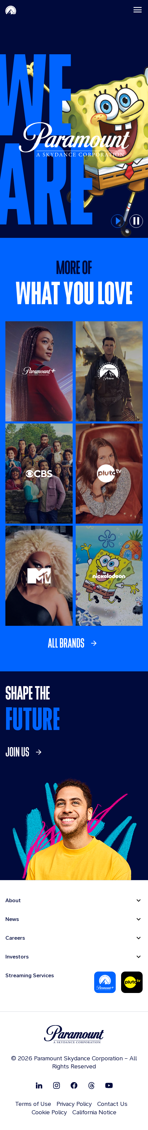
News (12, 919)
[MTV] (39, 576)
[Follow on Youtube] (109, 1085)
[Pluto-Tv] (132, 982)
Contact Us (112, 1103)
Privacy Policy (74, 1103)
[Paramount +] (39, 371)
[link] (74, 643)
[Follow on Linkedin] (39, 1085)
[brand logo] (74, 1034)
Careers (15, 938)
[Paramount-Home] (10, 9)
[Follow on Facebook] (74, 1085)
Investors (17, 956)
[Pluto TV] (109, 473)
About (13, 900)
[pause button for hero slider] (136, 221)
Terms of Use (33, 1103)
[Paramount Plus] (105, 982)
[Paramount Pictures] (109, 371)
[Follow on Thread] (91, 1085)
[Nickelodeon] (109, 576)
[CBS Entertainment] (39, 473)
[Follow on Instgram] (56, 1085)
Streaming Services (29, 975)
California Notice (94, 1112)
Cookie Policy (49, 1112)
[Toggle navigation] (138, 9)
